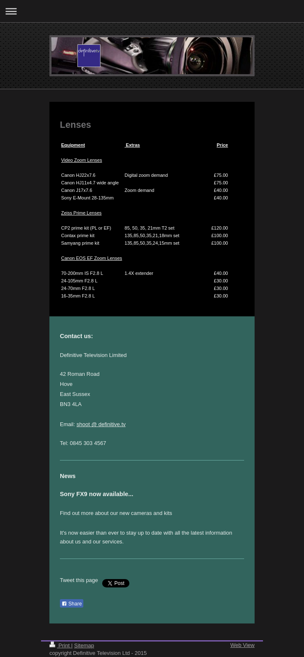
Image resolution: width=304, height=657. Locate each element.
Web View (242, 645)
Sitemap (84, 645)
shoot (83, 424)
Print (60, 645)
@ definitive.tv (108, 424)
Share (72, 604)
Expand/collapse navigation (152, 11)
